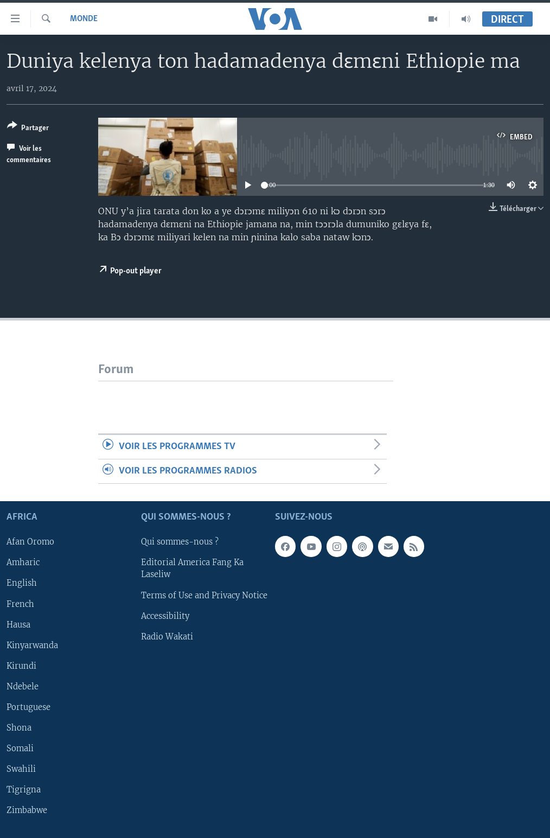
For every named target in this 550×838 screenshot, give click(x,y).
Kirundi (21, 666)
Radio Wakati (167, 637)
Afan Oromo (30, 542)
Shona (19, 728)
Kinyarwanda (32, 645)
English (22, 583)
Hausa (18, 625)
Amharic (23, 563)
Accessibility (165, 616)
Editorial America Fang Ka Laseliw (192, 569)
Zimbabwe (27, 810)
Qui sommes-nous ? (180, 542)
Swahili (21, 769)
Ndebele (23, 687)
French (20, 604)
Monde (84, 19)
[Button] (28, 129)
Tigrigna (24, 790)
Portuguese (28, 707)
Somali (20, 748)
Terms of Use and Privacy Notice (204, 595)
